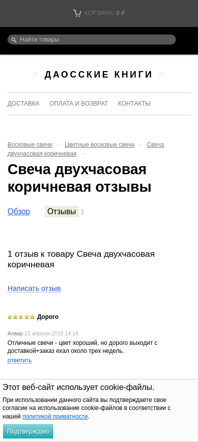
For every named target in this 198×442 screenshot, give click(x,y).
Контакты (134, 103)
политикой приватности (55, 416)
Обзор (19, 211)
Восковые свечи (30, 144)
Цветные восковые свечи (100, 144)
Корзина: (99, 13)
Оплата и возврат (79, 103)
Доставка (24, 103)
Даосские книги (99, 75)
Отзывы (61, 211)
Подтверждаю (28, 431)
